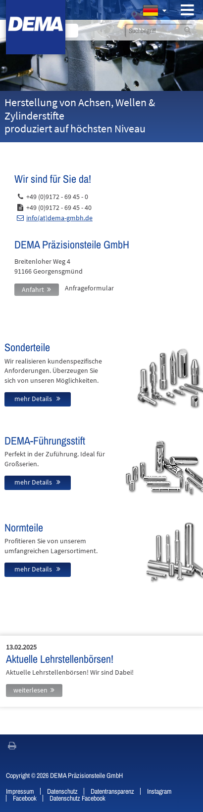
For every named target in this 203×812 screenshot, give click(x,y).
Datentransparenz (112, 791)
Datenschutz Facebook (77, 798)
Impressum (20, 791)
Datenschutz (62, 791)
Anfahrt (33, 289)
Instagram (159, 791)
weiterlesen (30, 690)
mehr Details (33, 398)
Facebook (25, 798)
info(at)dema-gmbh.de (59, 217)
